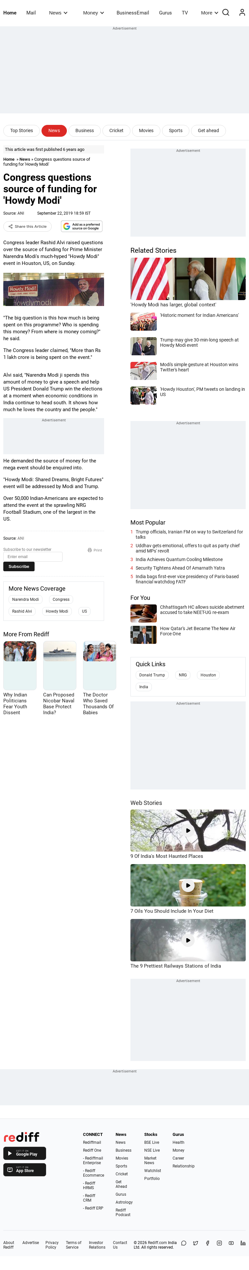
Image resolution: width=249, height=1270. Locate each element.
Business (84, 130)
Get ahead (208, 130)
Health (178, 1142)
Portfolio (152, 1178)
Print (95, 550)
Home (9, 13)
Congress (61, 599)
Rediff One (92, 1150)
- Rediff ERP (93, 1208)
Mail (31, 13)
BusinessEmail (133, 13)
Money (93, 12)
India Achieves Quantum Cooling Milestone (179, 559)
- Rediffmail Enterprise (93, 1160)
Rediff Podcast (123, 1212)
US (84, 611)
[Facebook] (207, 1245)
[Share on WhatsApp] (183, 1245)
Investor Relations (97, 1245)
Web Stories (146, 802)
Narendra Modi (25, 599)
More (209, 12)
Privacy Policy (52, 1245)
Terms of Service (73, 1245)
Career (178, 1158)
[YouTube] (231, 1245)
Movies (146, 130)
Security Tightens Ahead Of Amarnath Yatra (180, 568)
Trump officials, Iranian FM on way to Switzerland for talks (189, 534)
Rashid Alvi (22, 611)
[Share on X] (195, 1245)
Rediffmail (92, 1142)
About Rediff (8, 1245)
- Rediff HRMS (89, 1185)
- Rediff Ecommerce (93, 1173)
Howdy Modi (57, 611)
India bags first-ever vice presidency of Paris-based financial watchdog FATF (187, 579)
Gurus (165, 13)
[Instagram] (219, 1245)
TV (185, 13)
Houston (208, 675)
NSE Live (152, 1150)
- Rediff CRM (89, 1198)
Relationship (184, 1166)
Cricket (116, 130)
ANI (20, 213)
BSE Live (151, 1142)
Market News (150, 1160)
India (143, 687)
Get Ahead (121, 1184)
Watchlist (152, 1170)
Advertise (30, 1242)
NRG (183, 675)
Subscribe (19, 566)
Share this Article (27, 226)
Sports (175, 130)
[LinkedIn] (243, 1245)
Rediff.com (157, 1242)
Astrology (124, 1202)
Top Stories (21, 130)
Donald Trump (152, 675)
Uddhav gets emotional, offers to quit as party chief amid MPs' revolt (188, 548)
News (58, 12)
